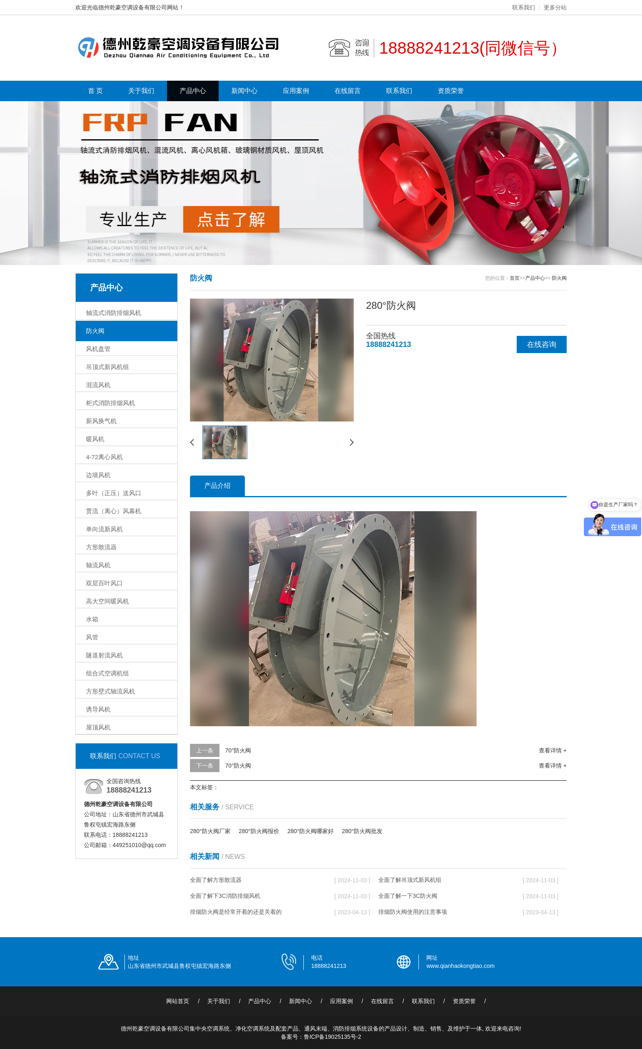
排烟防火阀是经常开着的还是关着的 (236, 912)
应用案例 (296, 90)
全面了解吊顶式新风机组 (409, 880)
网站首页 (177, 1001)
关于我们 (141, 90)
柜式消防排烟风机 (110, 402)
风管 (92, 637)
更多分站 (555, 7)
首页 (515, 278)
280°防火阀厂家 (210, 831)
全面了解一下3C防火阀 (407, 896)
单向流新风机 (104, 529)
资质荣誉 (451, 90)
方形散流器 (101, 547)
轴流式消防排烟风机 (113, 312)
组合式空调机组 (107, 673)
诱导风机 (98, 709)
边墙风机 (98, 474)
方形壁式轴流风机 (110, 691)
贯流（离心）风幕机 (113, 511)
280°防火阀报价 (259, 831)
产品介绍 (217, 485)
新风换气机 (101, 420)
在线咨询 (541, 344)
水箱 (92, 619)
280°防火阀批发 (362, 831)
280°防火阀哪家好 (310, 831)
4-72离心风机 (104, 456)
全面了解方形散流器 (216, 880)
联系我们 (523, 7)
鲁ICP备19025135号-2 (332, 1036)
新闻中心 (244, 90)
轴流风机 (98, 565)
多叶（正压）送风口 (113, 492)
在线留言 (348, 90)
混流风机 (98, 384)
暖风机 (95, 438)
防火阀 (95, 330)
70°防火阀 (238, 750)
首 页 (95, 90)
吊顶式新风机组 (107, 366)
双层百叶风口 (104, 583)
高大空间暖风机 (107, 601)
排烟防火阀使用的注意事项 (412, 912)
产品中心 (193, 90)
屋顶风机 (98, 727)
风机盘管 (98, 348)
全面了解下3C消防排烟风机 (225, 896)
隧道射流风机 (104, 655)
